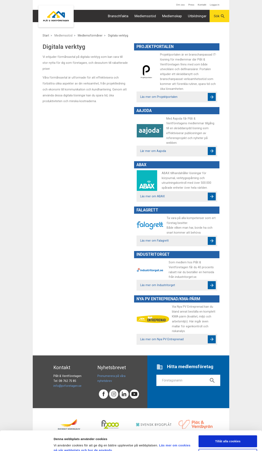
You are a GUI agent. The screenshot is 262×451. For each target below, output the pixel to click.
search (212, 380)
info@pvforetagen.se (67, 386)
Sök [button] (219, 16)
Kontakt (202, 4)
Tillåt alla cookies (228, 422)
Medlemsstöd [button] (145, 16)
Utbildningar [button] (197, 16)
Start (46, 35)
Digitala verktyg (118, 35)
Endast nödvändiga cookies (228, 436)
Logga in (214, 4)
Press (191, 4)
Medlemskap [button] (172, 16)
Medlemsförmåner (90, 35)
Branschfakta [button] (118, 16)
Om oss (180, 4)
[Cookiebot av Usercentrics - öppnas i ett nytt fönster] (26, 443)
